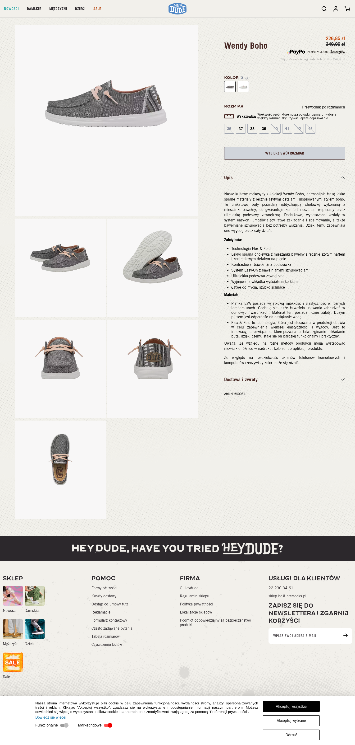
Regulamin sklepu (194, 596)
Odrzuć (291, 735)
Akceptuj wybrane (291, 720)
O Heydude (189, 588)
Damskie (34, 9)
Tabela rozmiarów (105, 636)
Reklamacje (100, 612)
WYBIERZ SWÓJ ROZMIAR (284, 153)
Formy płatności (104, 588)
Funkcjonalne (46, 725)
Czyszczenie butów (106, 644)
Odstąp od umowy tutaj (110, 604)
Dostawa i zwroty (241, 379)
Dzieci (80, 9)
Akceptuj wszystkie (291, 706)
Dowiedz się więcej (50, 717)
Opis (228, 177)
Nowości (11, 9)
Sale (97, 9)
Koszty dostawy (103, 596)
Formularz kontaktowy (109, 620)
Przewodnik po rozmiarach (323, 107)
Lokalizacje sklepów (196, 612)
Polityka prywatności (196, 604)
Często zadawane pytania (111, 628)
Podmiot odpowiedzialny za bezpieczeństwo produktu (215, 622)
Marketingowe (90, 725)
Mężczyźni (58, 9)
